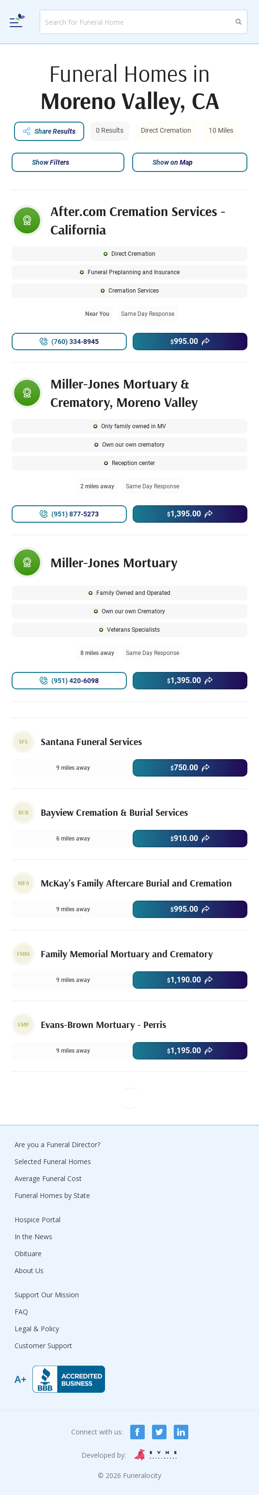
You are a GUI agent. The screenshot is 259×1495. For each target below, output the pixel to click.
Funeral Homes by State (52, 1195)
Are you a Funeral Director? (57, 1144)
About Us (29, 1270)
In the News (33, 1236)
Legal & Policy (37, 1328)
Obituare (28, 1253)
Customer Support (43, 1345)
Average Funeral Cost (48, 1178)
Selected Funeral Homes (53, 1161)
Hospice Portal (38, 1219)
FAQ (21, 1311)
